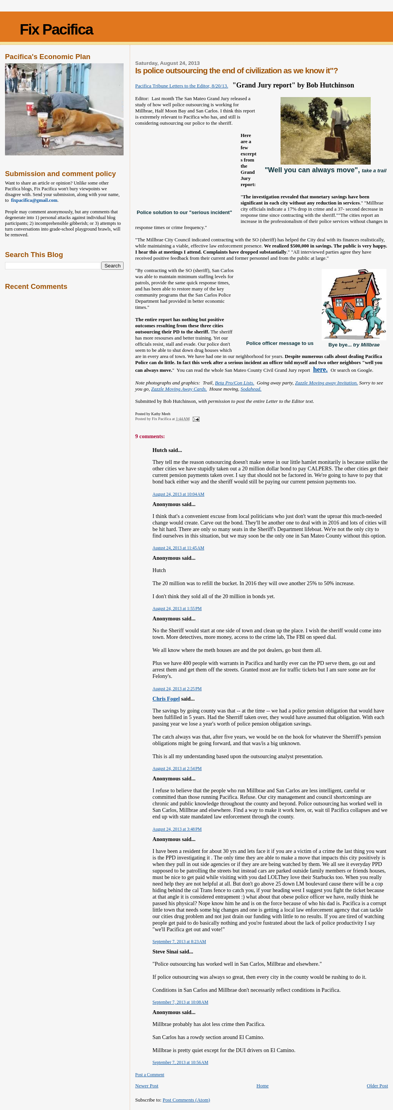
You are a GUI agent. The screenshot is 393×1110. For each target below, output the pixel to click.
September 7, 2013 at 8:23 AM (179, 941)
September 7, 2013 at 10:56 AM (180, 1062)
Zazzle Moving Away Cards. (179, 389)
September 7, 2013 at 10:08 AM (180, 1002)
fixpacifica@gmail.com (33, 200)
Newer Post (146, 1086)
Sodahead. (251, 389)
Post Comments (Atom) (186, 1100)
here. (320, 369)
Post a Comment (149, 1074)
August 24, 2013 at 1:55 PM (176, 608)
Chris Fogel (166, 699)
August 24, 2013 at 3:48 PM (176, 829)
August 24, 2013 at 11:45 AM (178, 548)
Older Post (377, 1086)
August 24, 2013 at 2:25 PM (176, 688)
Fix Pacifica (56, 29)
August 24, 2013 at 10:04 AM (178, 494)
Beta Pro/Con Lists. (234, 383)
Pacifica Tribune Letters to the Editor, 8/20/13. (181, 86)
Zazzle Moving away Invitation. (326, 383)
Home (262, 1086)
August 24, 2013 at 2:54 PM (176, 768)
